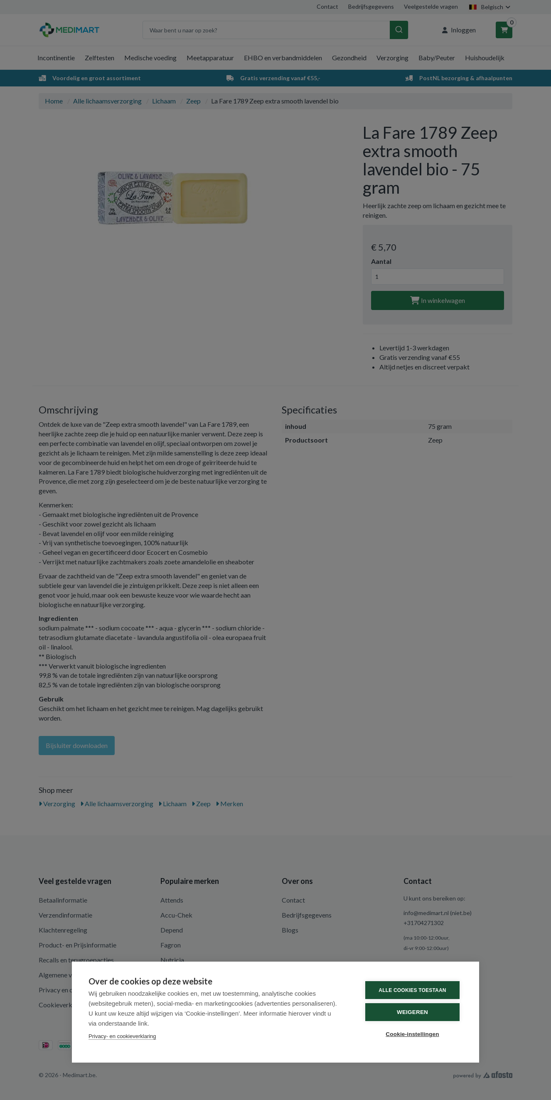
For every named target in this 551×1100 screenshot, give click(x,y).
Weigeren (412, 1012)
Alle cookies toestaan (412, 990)
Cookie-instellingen (412, 1034)
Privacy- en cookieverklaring (122, 1036)
